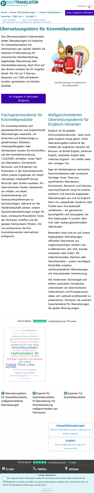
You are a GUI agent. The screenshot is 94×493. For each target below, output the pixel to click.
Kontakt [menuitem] (30, 16)
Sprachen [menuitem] (6, 16)
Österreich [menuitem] (84, 6)
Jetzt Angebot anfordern (79, 12)
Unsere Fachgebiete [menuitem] (49, 12)
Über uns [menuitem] (17, 16)
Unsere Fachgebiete (9, 20)
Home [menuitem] (4, 12)
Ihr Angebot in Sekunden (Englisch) (23, 98)
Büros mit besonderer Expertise (34, 20)
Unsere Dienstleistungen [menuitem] (22, 12)
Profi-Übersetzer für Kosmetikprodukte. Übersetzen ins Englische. (27, 22)
